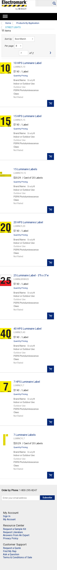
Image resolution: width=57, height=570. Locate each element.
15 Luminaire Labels (25, 169)
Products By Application (27, 23)
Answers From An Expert (16, 535)
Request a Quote (12, 548)
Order (50, 103)
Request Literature (13, 532)
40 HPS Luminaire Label (27, 328)
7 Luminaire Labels (25, 434)
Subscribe (47, 497)
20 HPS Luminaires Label (28, 222)
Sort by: (8, 39)
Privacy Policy (10, 538)
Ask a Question (11, 554)
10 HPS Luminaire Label (27, 63)
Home (8, 23)
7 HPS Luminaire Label (27, 381)
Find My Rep (9, 551)
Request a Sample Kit (14, 529)
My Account (9, 519)
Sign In (6, 516)
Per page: (9, 46)
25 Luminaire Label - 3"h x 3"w (31, 275)
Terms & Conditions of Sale (17, 557)
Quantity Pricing (21, 76)
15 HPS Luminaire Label (27, 116)
